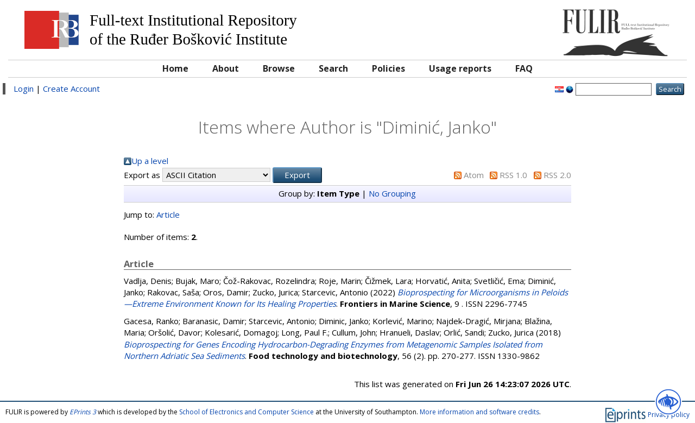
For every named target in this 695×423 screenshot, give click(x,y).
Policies (388, 68)
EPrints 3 (83, 411)
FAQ (524, 68)
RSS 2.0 (557, 174)
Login (24, 88)
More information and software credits (479, 411)
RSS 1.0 (513, 174)
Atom (474, 174)
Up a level (149, 160)
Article (168, 214)
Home (175, 68)
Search (333, 68)
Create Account (71, 88)
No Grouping (392, 193)
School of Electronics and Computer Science (246, 411)
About (225, 68)
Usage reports (460, 68)
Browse (279, 68)
